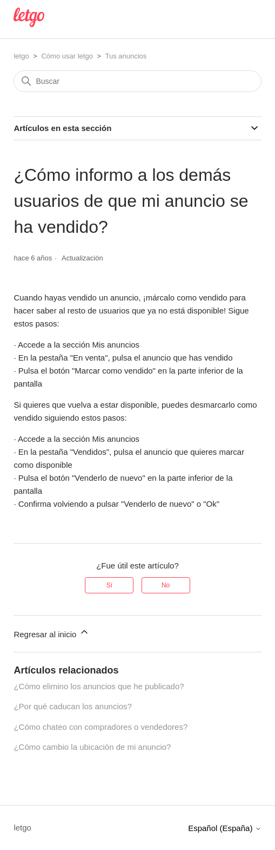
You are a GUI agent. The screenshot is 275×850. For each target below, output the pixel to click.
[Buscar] (137, 81)
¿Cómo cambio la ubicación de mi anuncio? (92, 746)
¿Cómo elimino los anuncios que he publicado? (99, 686)
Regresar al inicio (51, 632)
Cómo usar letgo (66, 56)
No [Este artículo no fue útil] (166, 585)
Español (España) (224, 828)
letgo (21, 56)
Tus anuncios (125, 56)
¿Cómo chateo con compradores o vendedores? (100, 726)
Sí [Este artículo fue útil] (109, 585)
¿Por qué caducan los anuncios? (72, 706)
